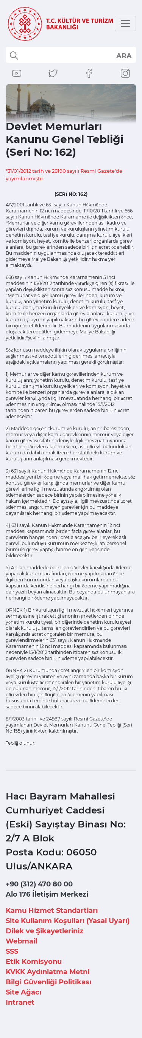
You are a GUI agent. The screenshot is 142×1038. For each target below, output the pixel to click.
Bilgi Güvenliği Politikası (48, 982)
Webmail (21, 941)
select (123, 55)
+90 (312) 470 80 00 (39, 884)
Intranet (20, 1002)
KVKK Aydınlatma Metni (47, 972)
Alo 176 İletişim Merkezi (47, 894)
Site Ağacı (23, 992)
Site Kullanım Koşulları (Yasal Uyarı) (68, 921)
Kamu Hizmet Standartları (52, 910)
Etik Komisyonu (34, 961)
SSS (12, 951)
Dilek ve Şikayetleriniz (44, 931)
